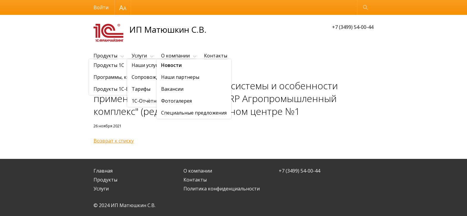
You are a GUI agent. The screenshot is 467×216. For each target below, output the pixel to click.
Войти (101, 7)
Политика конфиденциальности (221, 188)
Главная (103, 171)
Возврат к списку (114, 140)
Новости (127, 70)
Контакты (215, 55)
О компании (175, 55)
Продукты (105, 55)
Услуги (139, 55)
